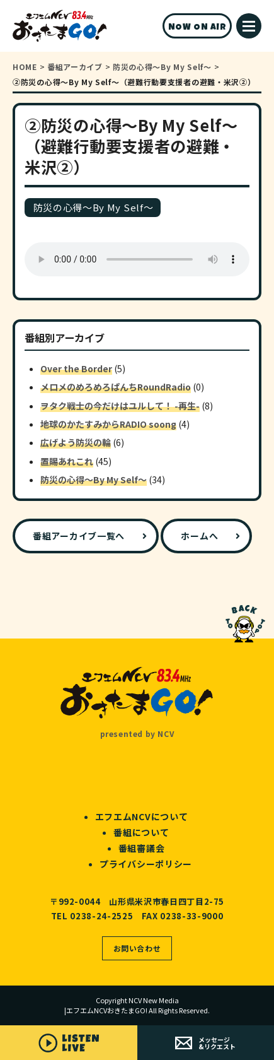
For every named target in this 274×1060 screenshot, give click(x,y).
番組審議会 (141, 848)
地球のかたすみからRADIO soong (108, 424)
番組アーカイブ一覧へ (79, 535)
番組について (141, 832)
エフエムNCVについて (141, 816)
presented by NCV (137, 733)
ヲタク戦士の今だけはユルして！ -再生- (120, 405)
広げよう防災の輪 (75, 442)
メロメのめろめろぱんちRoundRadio (115, 386)
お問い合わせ (137, 948)
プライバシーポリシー (146, 863)
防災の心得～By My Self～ (93, 479)
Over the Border (76, 368)
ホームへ (199, 535)
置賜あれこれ (66, 461)
